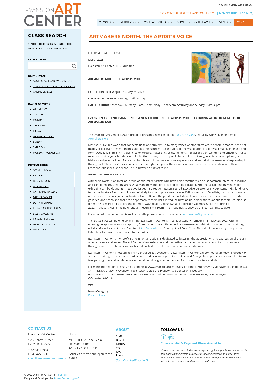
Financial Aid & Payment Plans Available (191, 343)
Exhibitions (127, 22)
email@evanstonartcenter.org (47, 358)
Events (223, 22)
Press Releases (97, 295)
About (182, 22)
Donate (242, 22)
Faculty (120, 344)
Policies (62, 374)
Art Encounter (150, 228)
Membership (228, 13)
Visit (118, 347)
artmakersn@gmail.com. (198, 214)
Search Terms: (37, 59)
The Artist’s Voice (185, 134)
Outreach (202, 22)
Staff (119, 336)
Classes (105, 22)
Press (119, 355)
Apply (73, 66)
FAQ (118, 351)
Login (244, 13)
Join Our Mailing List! (132, 360)
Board (120, 340)
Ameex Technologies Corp (68, 378)
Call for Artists (156, 22)
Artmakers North (99, 138)
